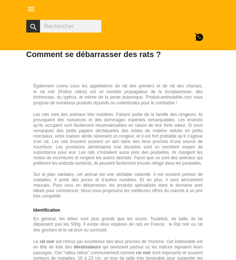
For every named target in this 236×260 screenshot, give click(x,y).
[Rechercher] (63, 26)
